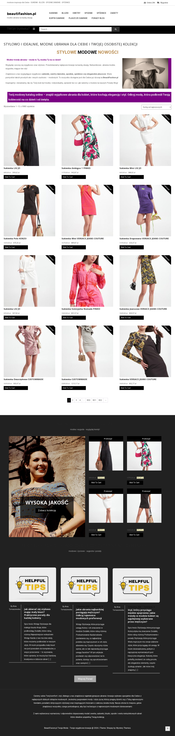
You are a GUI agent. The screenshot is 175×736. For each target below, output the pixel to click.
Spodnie (88, 13)
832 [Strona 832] (100, 400)
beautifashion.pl (21, 14)
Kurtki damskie (57, 18)
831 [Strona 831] (94, 400)
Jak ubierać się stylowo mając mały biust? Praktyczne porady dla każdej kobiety (37, 684)
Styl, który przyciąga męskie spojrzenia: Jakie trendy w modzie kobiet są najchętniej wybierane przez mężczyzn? (143, 694)
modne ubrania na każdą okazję (19, 18)
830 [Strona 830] (88, 400)
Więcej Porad (85, 678)
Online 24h (149, 3)
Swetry (76, 13)
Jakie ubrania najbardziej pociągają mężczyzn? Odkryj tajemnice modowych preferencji (90, 687)
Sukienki (53, 13)
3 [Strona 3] (76, 400)
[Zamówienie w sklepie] (156, 107)
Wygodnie (162, 3)
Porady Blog (98, 18)
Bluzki (65, 13)
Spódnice (101, 13)
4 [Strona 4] (80, 400)
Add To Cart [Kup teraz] (10, 177)
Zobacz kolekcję (47, 510)
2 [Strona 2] (72, 400)
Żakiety (114, 13)
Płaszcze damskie (78, 18)
